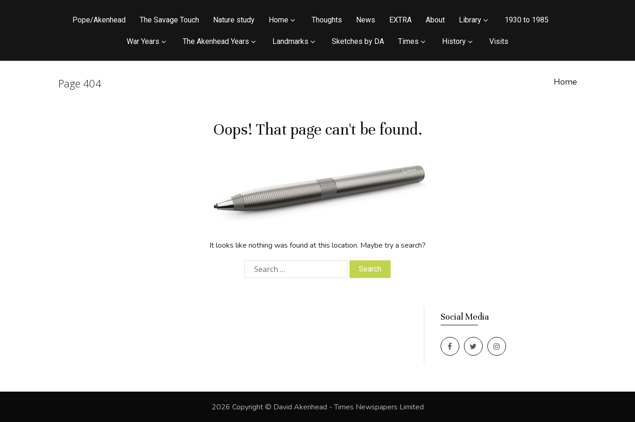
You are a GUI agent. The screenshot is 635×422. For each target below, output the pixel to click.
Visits (498, 41)
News (365, 19)
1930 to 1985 (527, 19)
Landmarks (290, 41)
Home (278, 19)
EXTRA (400, 19)
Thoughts (327, 19)
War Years (143, 41)
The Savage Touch (169, 19)
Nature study (234, 19)
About (435, 19)
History (454, 41)
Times (408, 41)
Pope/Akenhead (99, 19)
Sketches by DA (358, 41)
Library (470, 19)
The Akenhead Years (216, 41)
